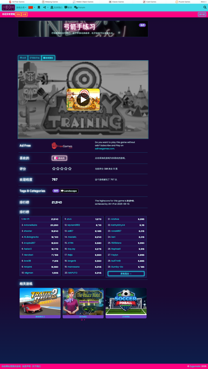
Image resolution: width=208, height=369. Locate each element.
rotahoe (115, 219)
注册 (24, 14)
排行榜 (202, 14)
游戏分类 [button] (20, 7)
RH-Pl (26, 219)
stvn (69, 219)
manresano (74, 266)
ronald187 (116, 231)
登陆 (18, 14)
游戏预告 (48, 58)
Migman (29, 272)
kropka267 (29, 242)
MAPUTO (72, 272)
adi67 (70, 231)
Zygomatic (195, 366)
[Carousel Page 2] (84, 320)
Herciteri (28, 254)
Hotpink (28, 266)
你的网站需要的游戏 (11, 366)
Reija (70, 254)
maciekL (72, 236)
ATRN (70, 242)
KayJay (71, 248)
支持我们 (56, 7)
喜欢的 (59, 158)
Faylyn (114, 254)
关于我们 (36, 366)
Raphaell (115, 248)
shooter (28, 231)
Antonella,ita (30, 225)
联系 (68, 7)
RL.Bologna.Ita (31, 236)
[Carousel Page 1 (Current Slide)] (82, 320)
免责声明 (26, 366)
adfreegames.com (104, 148)
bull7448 (116, 260)
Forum (79, 7)
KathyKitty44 (118, 225)
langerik (72, 260)
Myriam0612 (74, 225)
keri (113, 236)
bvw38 (27, 260)
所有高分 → (126, 273)
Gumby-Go (117, 266)
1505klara (116, 242)
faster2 (28, 248)
